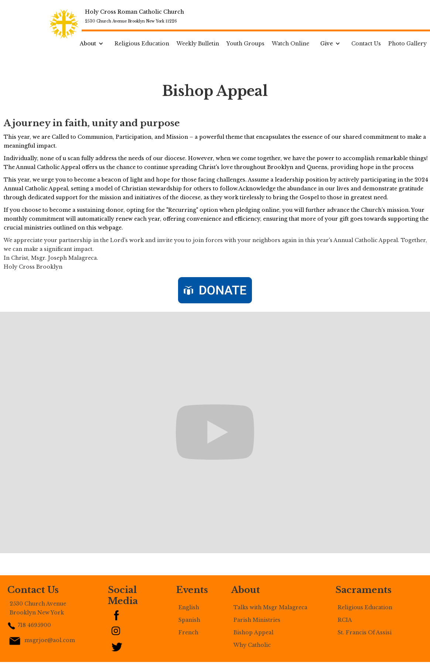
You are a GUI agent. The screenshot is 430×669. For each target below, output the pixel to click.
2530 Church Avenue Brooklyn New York (38, 608)
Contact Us (366, 43)
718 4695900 (34, 625)
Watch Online (290, 43)
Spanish (189, 620)
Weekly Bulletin (198, 43)
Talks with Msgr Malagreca (270, 607)
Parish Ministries (256, 620)
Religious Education (142, 43)
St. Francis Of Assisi (365, 632)
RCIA (346, 620)
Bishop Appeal (253, 632)
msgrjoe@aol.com (49, 640)
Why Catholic (252, 645)
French (188, 632)
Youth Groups (245, 43)
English (188, 607)
